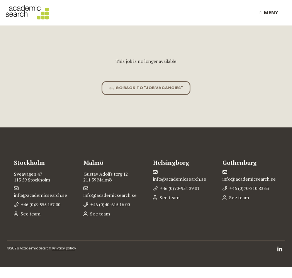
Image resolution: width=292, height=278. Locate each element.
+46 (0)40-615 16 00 (110, 204)
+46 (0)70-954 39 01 (179, 188)
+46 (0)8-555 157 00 (40, 204)
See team (30, 214)
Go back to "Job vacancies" (149, 88)
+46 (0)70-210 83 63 (249, 188)
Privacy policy (64, 248)
